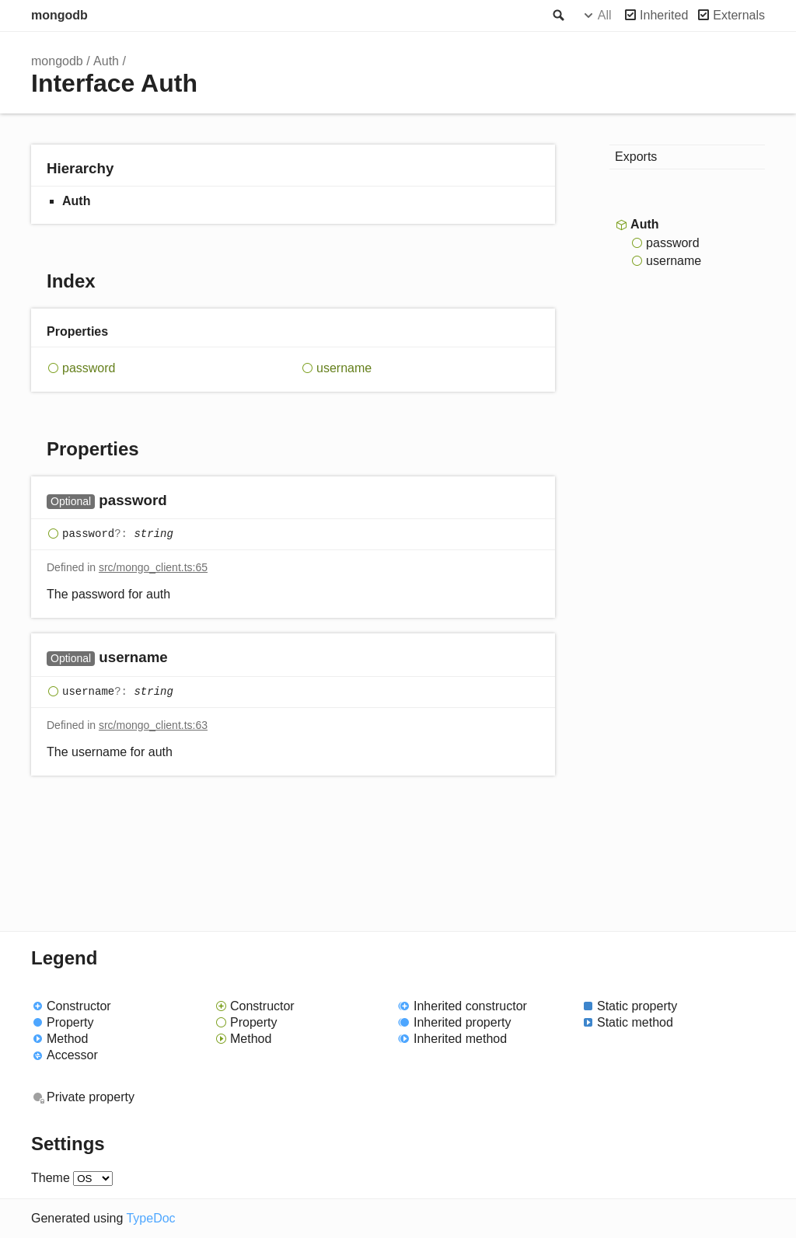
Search (557, 15)
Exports (636, 156)
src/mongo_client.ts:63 (153, 725)
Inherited (664, 15)
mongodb (59, 15)
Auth (106, 61)
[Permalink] (182, 501)
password (88, 368)
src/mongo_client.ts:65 (153, 567)
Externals (739, 15)
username (344, 368)
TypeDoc (150, 1218)
